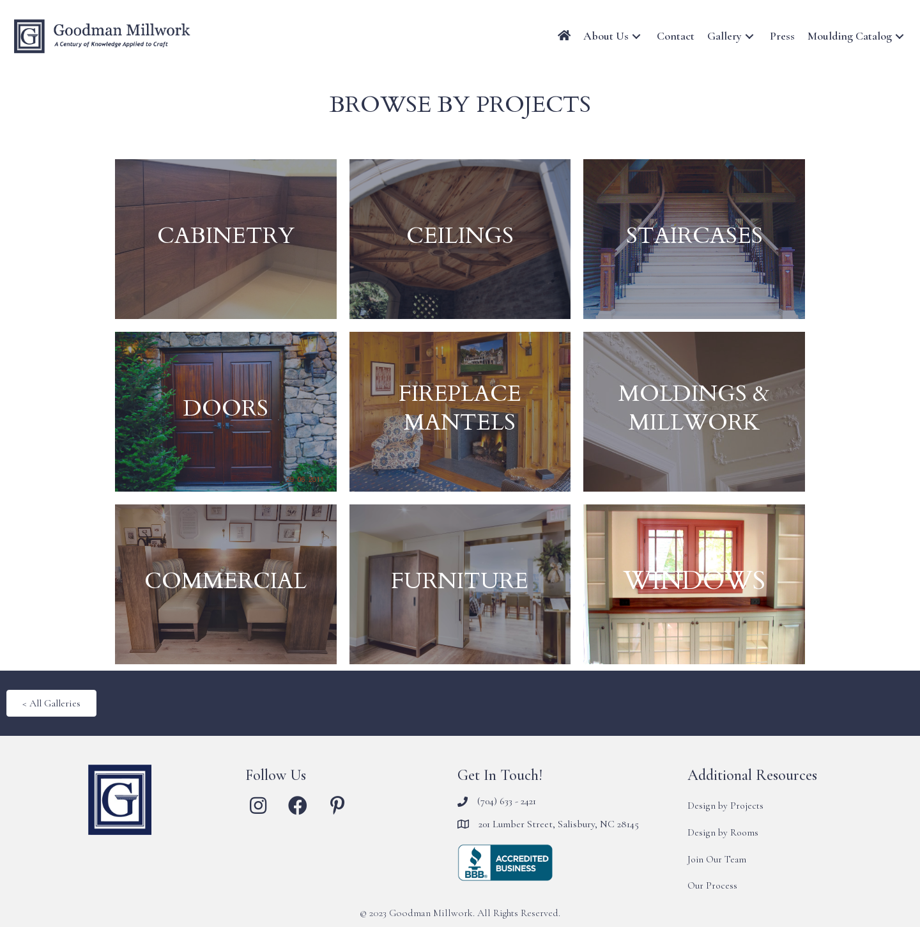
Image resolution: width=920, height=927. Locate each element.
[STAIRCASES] (694, 239)
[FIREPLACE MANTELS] (460, 412)
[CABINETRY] (226, 239)
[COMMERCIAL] (226, 584)
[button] (636, 36)
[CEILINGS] (460, 239)
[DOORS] (226, 412)
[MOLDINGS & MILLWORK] (694, 412)
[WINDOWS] (694, 584)
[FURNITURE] (460, 584)
